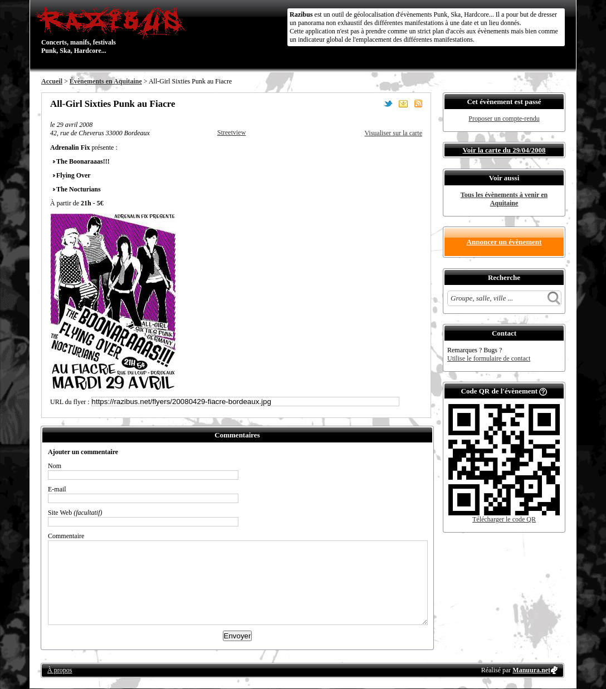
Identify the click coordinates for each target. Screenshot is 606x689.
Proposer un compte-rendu (503, 118)
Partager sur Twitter (388, 103)
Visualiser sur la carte (393, 133)
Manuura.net (531, 670)
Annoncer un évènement (504, 242)
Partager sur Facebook (373, 103)
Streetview (231, 132)
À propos (59, 670)
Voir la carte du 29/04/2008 (504, 150)
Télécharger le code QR (504, 519)
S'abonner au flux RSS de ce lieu (418, 103)
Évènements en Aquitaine (106, 81)
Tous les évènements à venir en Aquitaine (504, 199)
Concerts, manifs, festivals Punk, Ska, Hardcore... (113, 30)
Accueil (51, 81)
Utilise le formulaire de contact (488, 358)
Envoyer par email (403, 103)
